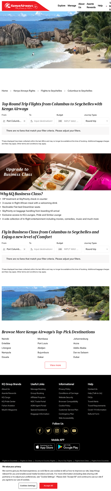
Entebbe (6, 343)
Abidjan (41, 348)
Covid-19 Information (97, 410)
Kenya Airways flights (24, 90)
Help (100, 5)
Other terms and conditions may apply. (31, 144)
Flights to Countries (9, 461)
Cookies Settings (27, 485)
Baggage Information (40, 414)
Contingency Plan (66, 414)
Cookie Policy (64, 405)
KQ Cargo (6, 397)
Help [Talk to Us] (95, 393)
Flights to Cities (26, 461)
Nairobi (5, 338)
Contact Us (92, 389)
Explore (61, 5)
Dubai (76, 357)
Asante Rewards (91, 6)
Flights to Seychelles (51, 90)
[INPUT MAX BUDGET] (71, 121)
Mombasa (43, 338)
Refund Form (93, 414)
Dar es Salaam (80, 352)
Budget (60, 115)
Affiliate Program (38, 397)
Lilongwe (6, 348)
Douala (5, 357)
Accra (76, 343)
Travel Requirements (97, 405)
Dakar (41, 357)
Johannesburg (80, 338)
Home (5, 90)
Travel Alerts (93, 401)
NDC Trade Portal (38, 401)
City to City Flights (65, 461)
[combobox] (14, 121)
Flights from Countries (100, 461)
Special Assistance (39, 410)
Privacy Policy (64, 389)
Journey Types (90, 115)
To (30, 115)
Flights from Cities (82, 461)
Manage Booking (38, 389)
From (4, 115)
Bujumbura (43, 352)
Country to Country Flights (45, 461)
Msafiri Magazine (9, 410)
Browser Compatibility (68, 401)
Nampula (6, 352)
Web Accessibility (66, 418)
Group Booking (37, 393)
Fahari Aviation (8, 405)
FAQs (90, 397)
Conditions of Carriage (68, 393)
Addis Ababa (79, 348)
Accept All (48, 485)
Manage (72, 5)
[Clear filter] (24, 121)
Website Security (66, 397)
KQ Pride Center (8, 401)
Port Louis (43, 343)
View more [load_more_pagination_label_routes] (55, 365)
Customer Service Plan (68, 410)
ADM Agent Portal (38, 405)
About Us (81, 6)
